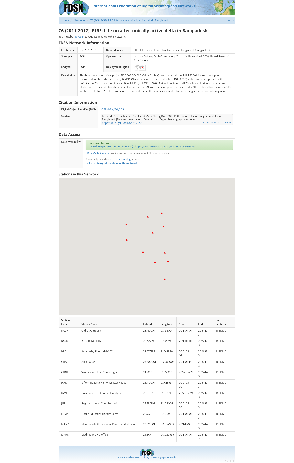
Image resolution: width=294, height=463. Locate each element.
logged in (79, 36)
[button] (165, 253)
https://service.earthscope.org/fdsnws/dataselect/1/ (165, 146)
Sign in (230, 20)
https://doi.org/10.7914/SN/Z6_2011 (122, 123)
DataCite (204, 122)
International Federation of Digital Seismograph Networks (147, 457)
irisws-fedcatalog (120, 159)
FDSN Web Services (97, 153)
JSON (213, 122)
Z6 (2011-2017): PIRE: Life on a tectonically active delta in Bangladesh (129, 20)
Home (65, 20)
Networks (79, 20)
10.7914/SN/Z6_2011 (112, 109)
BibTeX (228, 122)
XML (220, 122)
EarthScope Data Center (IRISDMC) (112, 146)
